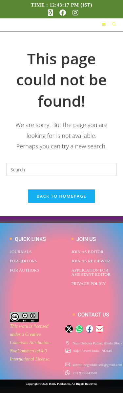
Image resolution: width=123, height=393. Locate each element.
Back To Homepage (61, 196)
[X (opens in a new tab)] (50, 13)
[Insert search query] (61, 169)
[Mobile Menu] (104, 24)
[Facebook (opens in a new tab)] (62, 13)
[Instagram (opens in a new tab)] (73, 13)
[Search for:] (111, 24)
